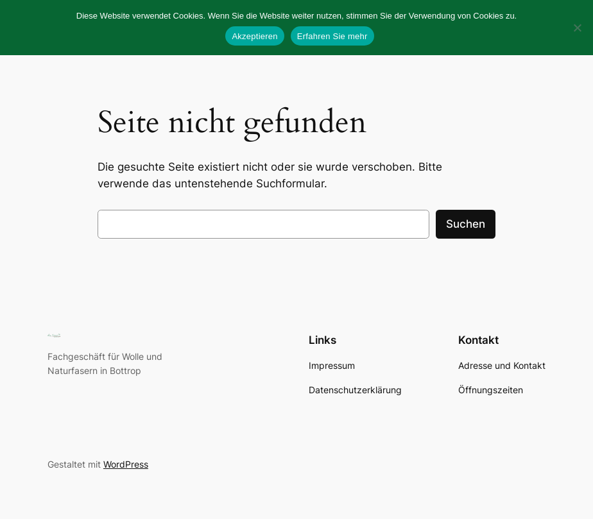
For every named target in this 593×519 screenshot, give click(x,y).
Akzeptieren (254, 36)
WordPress (125, 464)
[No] (577, 27)
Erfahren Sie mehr (332, 36)
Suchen (465, 223)
